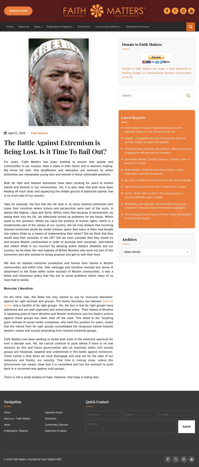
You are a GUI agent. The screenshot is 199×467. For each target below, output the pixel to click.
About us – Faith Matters (17, 418)
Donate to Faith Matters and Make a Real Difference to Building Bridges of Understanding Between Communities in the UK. (156, 73)
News (7, 424)
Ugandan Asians (54, 412)
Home (7, 412)
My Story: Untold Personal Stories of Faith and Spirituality (158, 180)
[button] (38, 27)
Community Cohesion (56, 424)
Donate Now (18, 10)
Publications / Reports (16, 430)
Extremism (50, 418)
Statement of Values (56, 430)
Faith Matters (39, 133)
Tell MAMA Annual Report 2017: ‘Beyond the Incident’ (156, 186)
